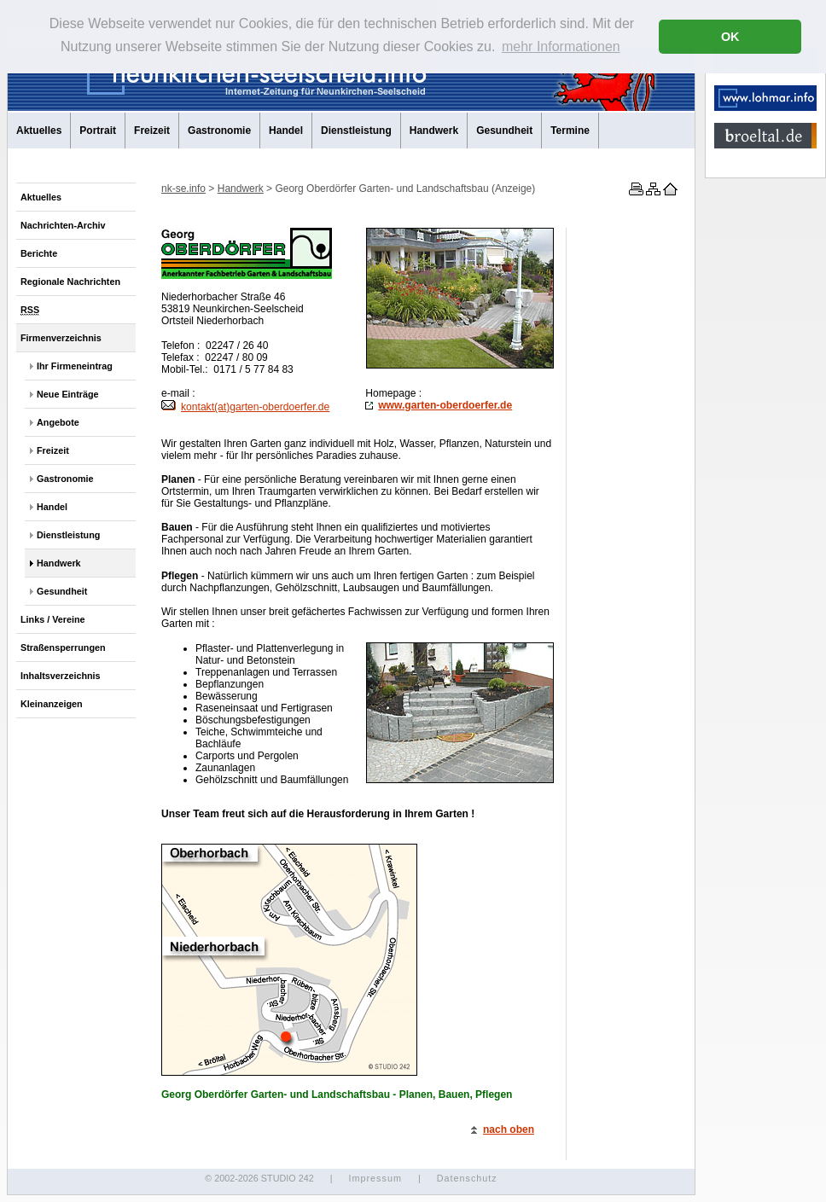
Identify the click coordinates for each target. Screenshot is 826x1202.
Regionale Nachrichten (70, 281)
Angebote (58, 422)
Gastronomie (219, 130)
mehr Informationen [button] (561, 46)
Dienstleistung (356, 130)
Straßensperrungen (63, 647)
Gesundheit (504, 130)
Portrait (97, 130)
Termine (570, 130)
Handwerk (434, 130)
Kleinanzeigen (51, 704)
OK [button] (730, 37)
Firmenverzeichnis (61, 338)
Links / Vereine (52, 619)
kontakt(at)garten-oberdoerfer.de (245, 407)
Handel (286, 130)
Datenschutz (467, 1178)
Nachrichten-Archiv (63, 225)
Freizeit (152, 130)
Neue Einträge (68, 394)
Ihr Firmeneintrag (75, 366)
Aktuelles (38, 130)
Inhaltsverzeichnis (60, 676)
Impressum (374, 1178)
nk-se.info (183, 189)
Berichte (38, 253)
